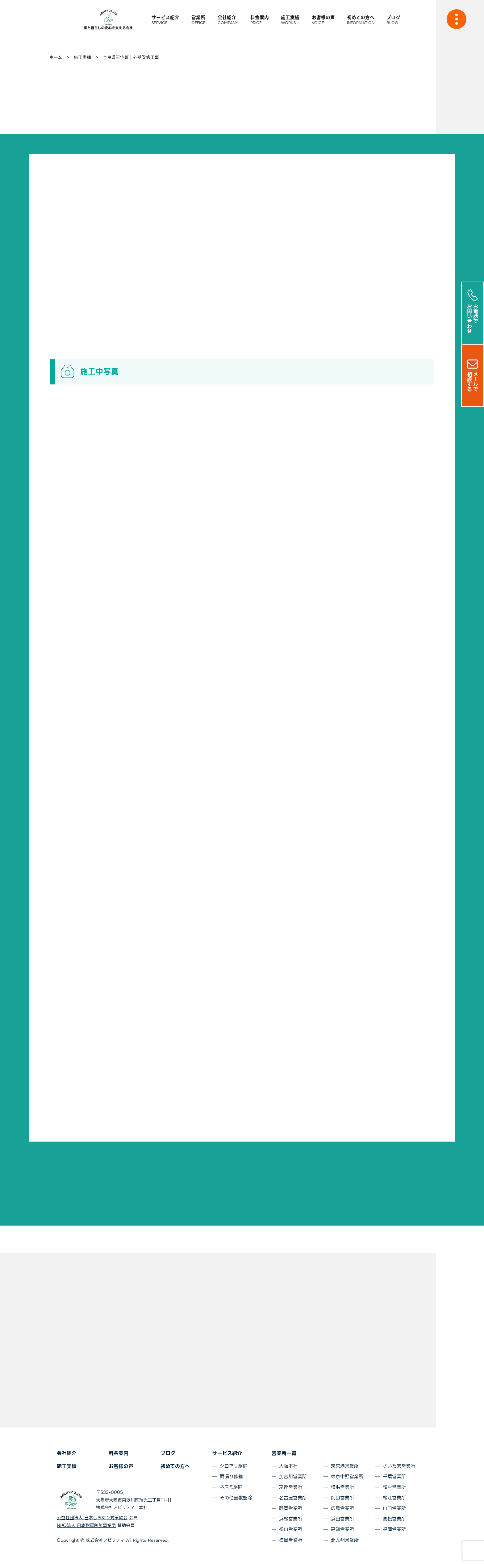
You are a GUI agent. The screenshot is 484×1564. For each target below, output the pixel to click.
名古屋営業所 (293, 1498)
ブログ (168, 1453)
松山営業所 (290, 1529)
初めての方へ (175, 1466)
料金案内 (118, 1453)
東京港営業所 (345, 1466)
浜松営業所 (290, 1519)
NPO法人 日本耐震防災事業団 (86, 1525)
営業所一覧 (284, 1453)
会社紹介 (67, 1453)
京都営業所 (290, 1487)
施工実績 (67, 1466)
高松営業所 (394, 1519)
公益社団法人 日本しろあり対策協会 (92, 1517)
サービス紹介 (227, 1453)
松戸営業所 (394, 1487)
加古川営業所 (293, 1476)
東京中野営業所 (347, 1476)
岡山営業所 (342, 1498)
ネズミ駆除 (231, 1487)
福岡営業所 (394, 1529)
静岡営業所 (290, 1508)
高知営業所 (342, 1529)
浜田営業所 (342, 1519)
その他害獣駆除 (236, 1498)
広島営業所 (342, 1508)
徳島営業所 (290, 1540)
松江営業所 (394, 1498)
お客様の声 (121, 1466)
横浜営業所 (342, 1487)
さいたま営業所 (399, 1466)
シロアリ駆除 (234, 1466)
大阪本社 (288, 1466)
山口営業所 (394, 1508)
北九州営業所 (345, 1540)
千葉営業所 (394, 1476)
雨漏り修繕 (231, 1476)
